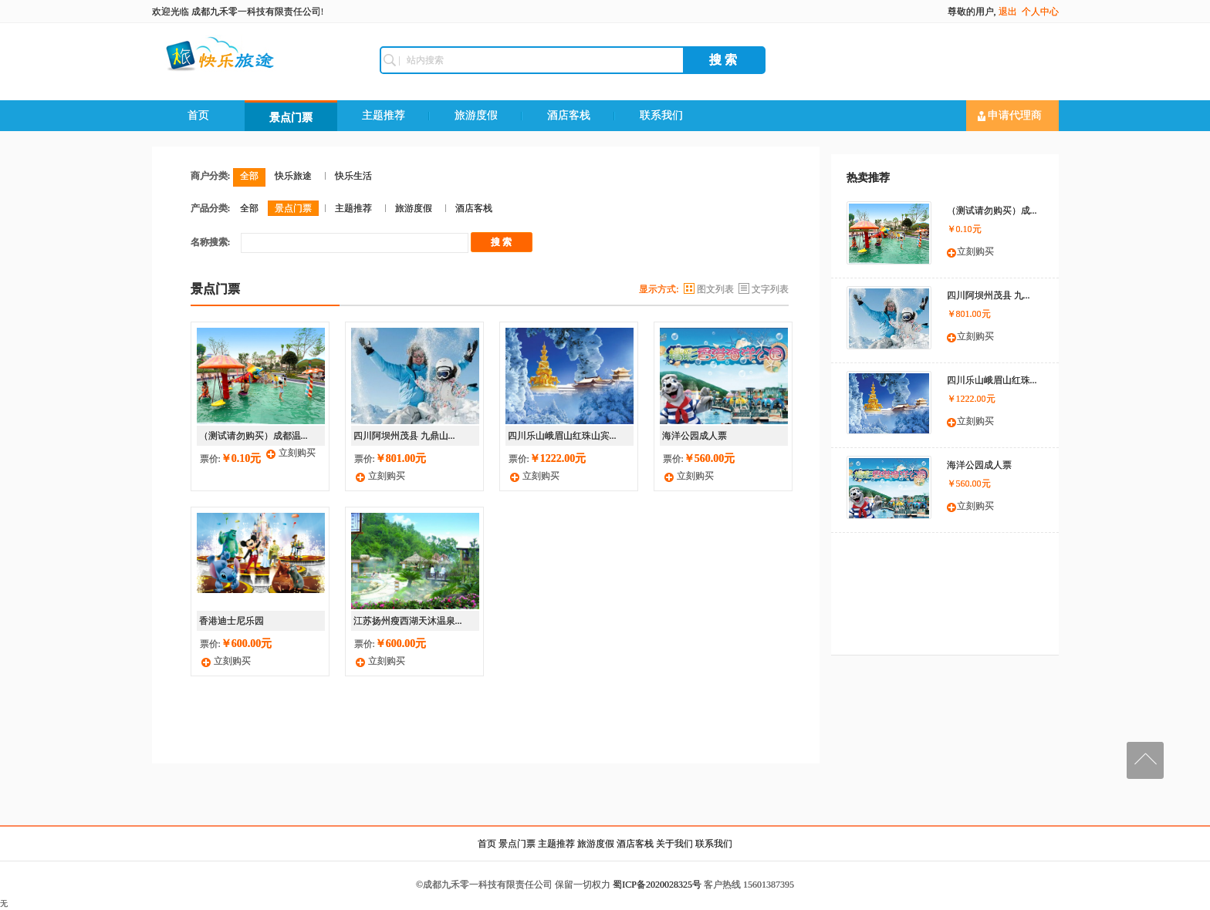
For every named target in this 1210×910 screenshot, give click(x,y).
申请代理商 (1010, 116)
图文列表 (715, 289)
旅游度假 (476, 115)
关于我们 (674, 843)
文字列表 (770, 289)
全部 (249, 175)
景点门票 (291, 117)
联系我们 (661, 115)
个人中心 (1040, 11)
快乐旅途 (293, 175)
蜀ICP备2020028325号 (657, 884)
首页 (198, 115)
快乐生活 (353, 175)
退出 (1008, 11)
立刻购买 (297, 452)
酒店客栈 (568, 115)
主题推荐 (383, 115)
